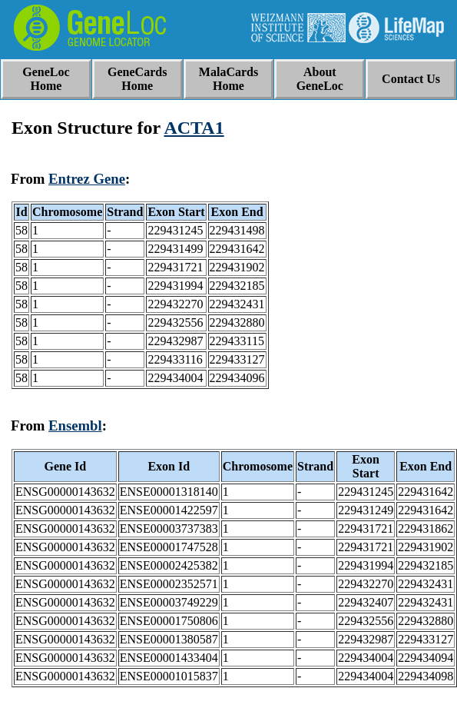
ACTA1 (194, 128)
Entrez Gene (86, 179)
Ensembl (75, 425)
